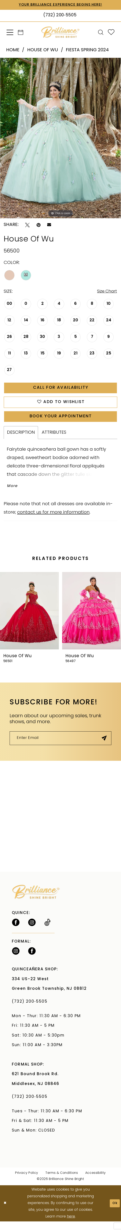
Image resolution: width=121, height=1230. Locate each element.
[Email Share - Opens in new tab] (49, 225)
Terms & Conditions (61, 1181)
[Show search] (101, 32)
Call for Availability (61, 390)
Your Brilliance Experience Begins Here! (60, 5)
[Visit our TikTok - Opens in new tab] (47, 931)
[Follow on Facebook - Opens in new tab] (16, 931)
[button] (10, 32)
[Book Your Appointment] (21, 32)
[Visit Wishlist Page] (111, 33)
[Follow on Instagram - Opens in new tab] (32, 931)
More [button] (13, 493)
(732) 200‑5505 (31, 1010)
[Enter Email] (60, 746)
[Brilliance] (60, 33)
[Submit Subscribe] (103, 746)
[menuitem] (10, 32)
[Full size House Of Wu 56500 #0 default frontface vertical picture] (60, 138)
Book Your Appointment (61, 421)
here (71, 1225)
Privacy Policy (26, 1181)
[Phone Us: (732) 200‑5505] (60, 16)
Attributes (54, 438)
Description (21, 438)
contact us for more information (53, 519)
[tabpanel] (60, 138)
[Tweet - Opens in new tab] (27, 225)
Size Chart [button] (105, 292)
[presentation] (29, 617)
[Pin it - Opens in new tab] (38, 225)
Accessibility (95, 1181)
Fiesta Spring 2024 (87, 50)
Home (12, 50)
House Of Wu (42, 50)
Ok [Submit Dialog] (114, 1212)
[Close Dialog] (5, 1212)
